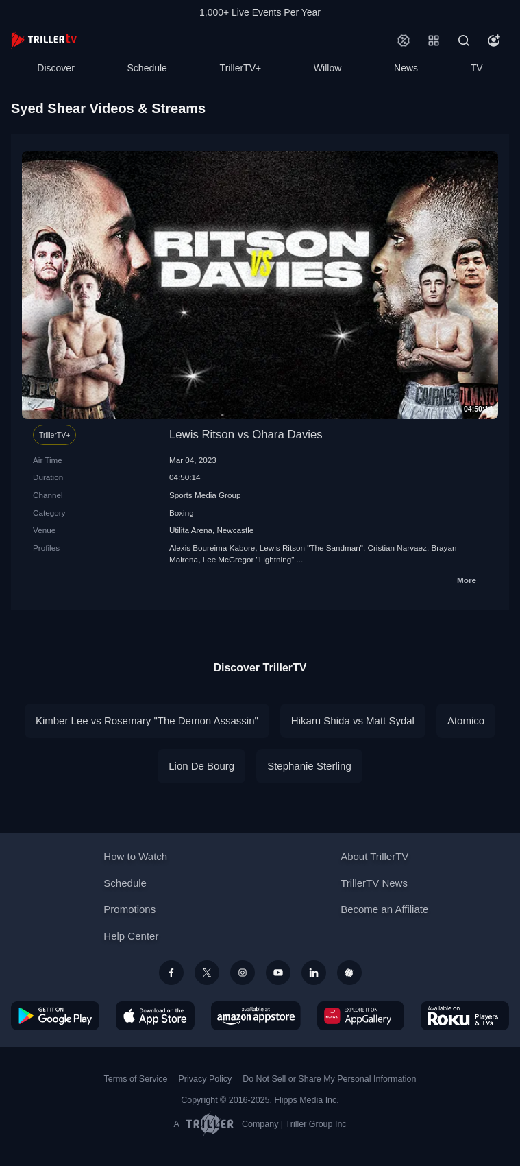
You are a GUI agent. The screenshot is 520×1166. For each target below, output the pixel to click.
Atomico (465, 720)
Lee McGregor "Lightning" (249, 559)
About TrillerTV (374, 856)
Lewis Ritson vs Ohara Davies (246, 434)
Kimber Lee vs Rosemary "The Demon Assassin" (147, 720)
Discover (55, 67)
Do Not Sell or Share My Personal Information (329, 1079)
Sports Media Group (205, 494)
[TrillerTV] (44, 40)
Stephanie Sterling (309, 766)
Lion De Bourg (201, 766)
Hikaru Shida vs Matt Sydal (352, 720)
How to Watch (135, 856)
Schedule (147, 67)
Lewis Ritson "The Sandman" (311, 547)
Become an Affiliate (384, 909)
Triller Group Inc (316, 1124)
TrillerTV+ (241, 67)
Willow (327, 67)
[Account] (494, 40)
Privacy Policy (205, 1079)
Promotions (129, 909)
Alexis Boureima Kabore (212, 547)
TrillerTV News (374, 883)
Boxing (181, 512)
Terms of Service (136, 1079)
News (406, 67)
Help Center (130, 936)
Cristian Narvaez (397, 547)
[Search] (464, 40)
